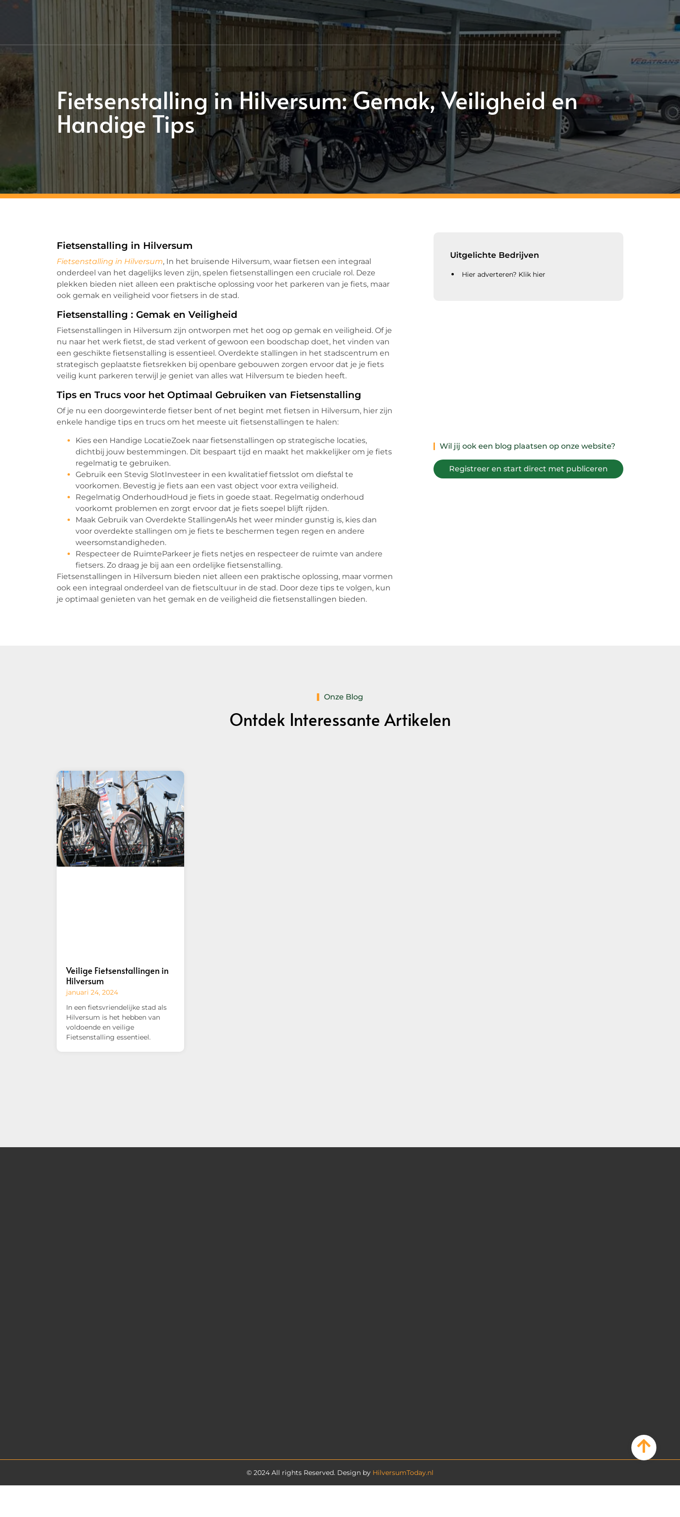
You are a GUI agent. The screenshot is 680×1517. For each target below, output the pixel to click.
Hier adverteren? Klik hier (503, 274)
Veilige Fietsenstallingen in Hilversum (117, 975)
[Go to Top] (644, 1446)
